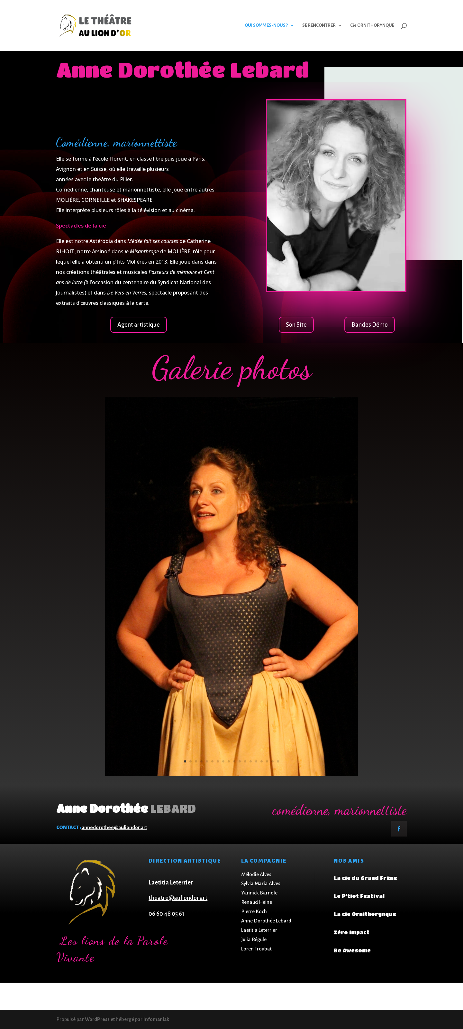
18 (278, 761)
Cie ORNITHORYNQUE (372, 25)
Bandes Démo (369, 325)
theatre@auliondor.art (178, 898)
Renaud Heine (256, 902)
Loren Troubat (256, 948)
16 (267, 761)
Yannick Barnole (259, 892)
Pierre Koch (254, 911)
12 (245, 761)
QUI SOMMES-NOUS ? (266, 25)
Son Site (296, 325)
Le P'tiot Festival (359, 896)
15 (261, 761)
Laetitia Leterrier (259, 930)
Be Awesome (352, 950)
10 (234, 761)
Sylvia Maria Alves (260, 883)
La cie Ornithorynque (365, 914)
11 (240, 761)
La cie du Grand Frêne (365, 878)
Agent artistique (138, 325)
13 (251, 761)
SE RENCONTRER (319, 25)
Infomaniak (156, 1019)
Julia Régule (254, 939)
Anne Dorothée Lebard (266, 920)
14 (256, 761)
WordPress (97, 1019)
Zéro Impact (351, 932)
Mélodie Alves (256, 874)
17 (272, 761)
